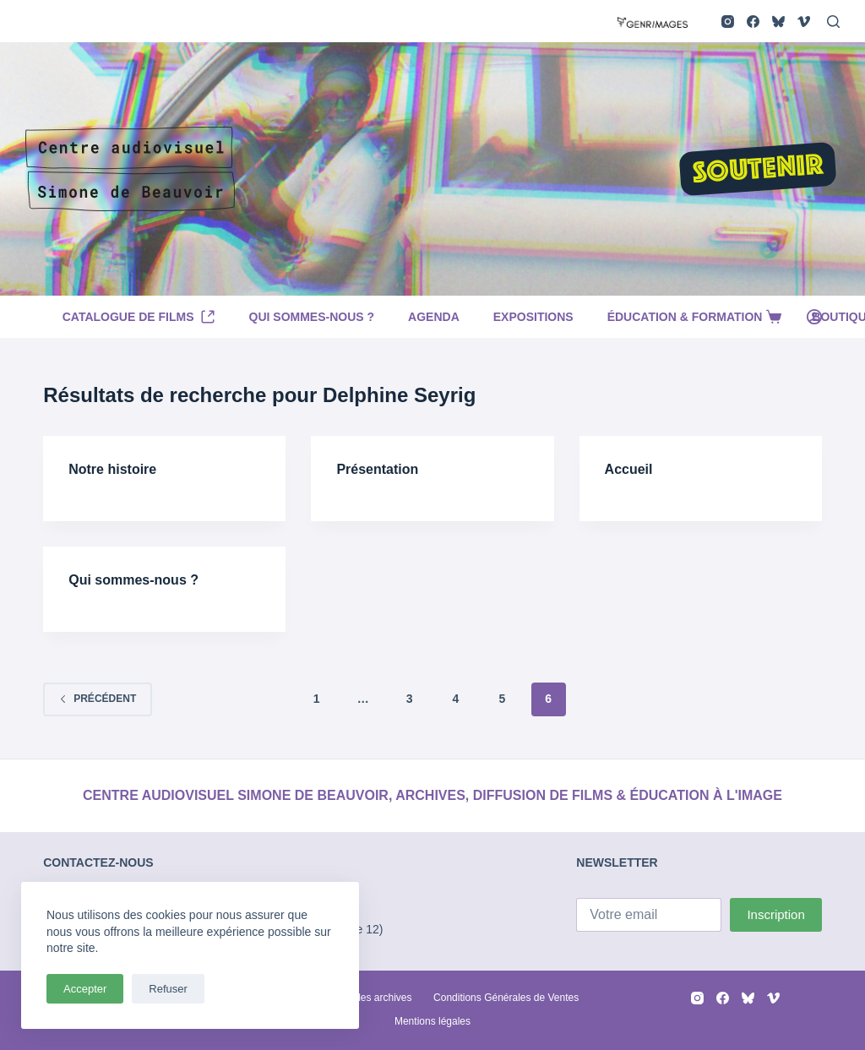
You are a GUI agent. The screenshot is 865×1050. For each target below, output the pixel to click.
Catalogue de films (139, 316)
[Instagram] (727, 21)
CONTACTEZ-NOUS (98, 862)
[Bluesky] (778, 21)
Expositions (533, 317)
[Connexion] (814, 316)
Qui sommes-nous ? (312, 317)
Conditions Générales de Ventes (506, 998)
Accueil (629, 469)
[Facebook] (753, 21)
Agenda (434, 317)
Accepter (84, 988)
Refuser (168, 988)
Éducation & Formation (696, 317)
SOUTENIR (758, 171)
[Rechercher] (833, 21)
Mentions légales (432, 1021)
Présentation (377, 469)
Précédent (97, 699)
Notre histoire (112, 469)
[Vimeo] (803, 21)
